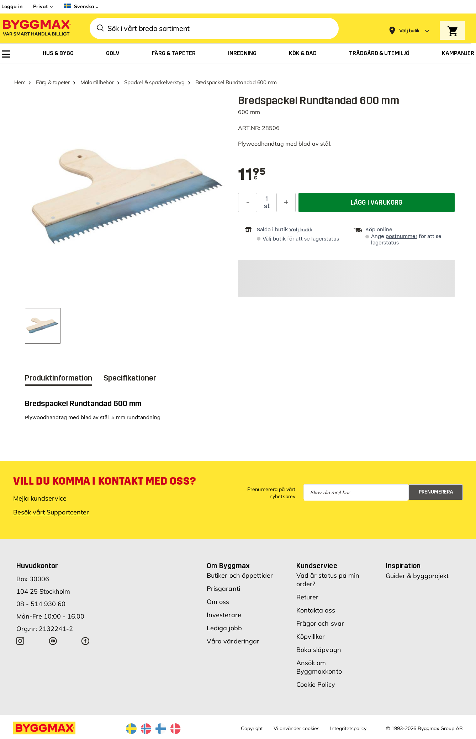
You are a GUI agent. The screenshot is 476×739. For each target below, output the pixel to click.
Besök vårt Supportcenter (51, 512)
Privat (40, 6)
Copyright (252, 728)
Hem (19, 82)
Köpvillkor (310, 636)
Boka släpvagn (318, 650)
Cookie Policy (315, 684)
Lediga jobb (224, 628)
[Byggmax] (36, 28)
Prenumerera (436, 492)
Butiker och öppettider (240, 575)
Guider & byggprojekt (417, 576)
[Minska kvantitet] (247, 202)
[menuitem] (6, 54)
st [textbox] (267, 206)
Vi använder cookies (296, 728)
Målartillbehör (97, 82)
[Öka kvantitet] (286, 202)
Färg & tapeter (53, 82)
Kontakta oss (315, 610)
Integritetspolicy (348, 728)
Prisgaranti (223, 588)
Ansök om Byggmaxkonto (319, 667)
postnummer (401, 236)
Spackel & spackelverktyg (154, 82)
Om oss (218, 602)
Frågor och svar (320, 623)
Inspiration (403, 565)
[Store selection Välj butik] (409, 31)
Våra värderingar (233, 641)
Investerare (224, 615)
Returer (307, 597)
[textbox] (252, 174)
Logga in (11, 6)
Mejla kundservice (40, 498)
